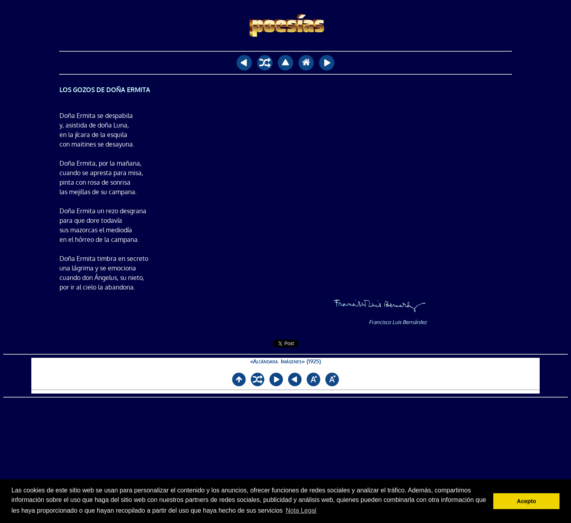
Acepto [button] (526, 501)
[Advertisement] (286, 460)
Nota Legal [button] (301, 510)
